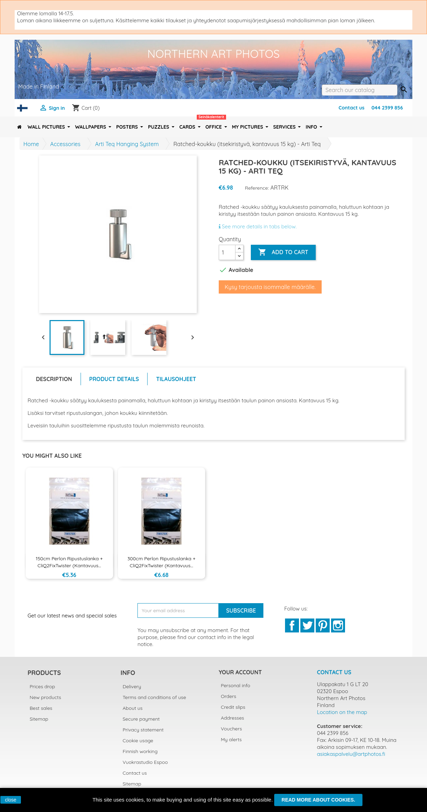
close (10, 800)
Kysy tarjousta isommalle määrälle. (270, 286)
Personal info (235, 685)
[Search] (359, 90)
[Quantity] (227, 252)
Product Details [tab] (114, 378)
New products (45, 697)
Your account (240, 672)
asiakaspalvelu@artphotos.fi (351, 754)
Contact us (351, 108)
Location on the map (342, 712)
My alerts (231, 739)
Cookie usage (138, 740)
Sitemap (39, 719)
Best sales (41, 708)
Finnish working (140, 751)
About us (133, 708)
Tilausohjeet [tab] (176, 378)
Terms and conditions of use (154, 697)
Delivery (132, 686)
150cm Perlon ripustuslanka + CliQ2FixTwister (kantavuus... (69, 562)
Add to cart (283, 252)
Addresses (232, 718)
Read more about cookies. (318, 800)
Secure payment (141, 719)
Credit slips (233, 707)
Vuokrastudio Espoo (145, 762)
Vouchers (231, 729)
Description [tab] (54, 378)
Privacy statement (143, 730)
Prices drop (42, 686)
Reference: (257, 188)
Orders (228, 696)
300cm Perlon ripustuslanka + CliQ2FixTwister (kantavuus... (161, 562)
